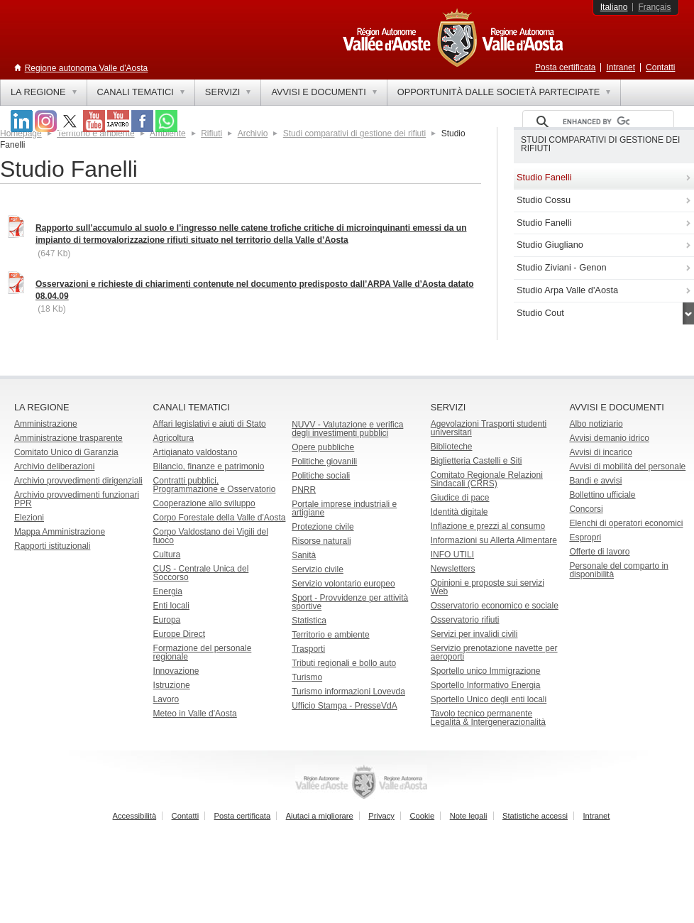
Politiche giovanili (324, 461)
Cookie (421, 816)
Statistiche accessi (535, 816)
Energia (167, 591)
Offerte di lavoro (599, 552)
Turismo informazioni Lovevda (348, 692)
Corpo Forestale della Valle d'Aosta (219, 518)
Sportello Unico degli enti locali (488, 699)
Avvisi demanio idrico (609, 438)
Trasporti (308, 649)
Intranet (620, 67)
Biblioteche (452, 447)
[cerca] (596, 122)
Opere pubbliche (323, 447)
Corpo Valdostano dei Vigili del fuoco (210, 536)
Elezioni (29, 518)
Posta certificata (565, 67)
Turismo (307, 677)
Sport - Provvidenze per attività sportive (350, 602)
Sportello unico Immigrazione (486, 671)
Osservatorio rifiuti (465, 620)
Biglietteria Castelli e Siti (476, 461)
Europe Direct (179, 634)
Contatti (660, 67)
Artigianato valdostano (195, 452)
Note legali (469, 816)
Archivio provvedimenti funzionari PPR (76, 499)
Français (654, 7)
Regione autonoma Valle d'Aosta (86, 68)
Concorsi (585, 509)
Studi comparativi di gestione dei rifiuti (354, 133)
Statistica (309, 621)
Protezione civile (322, 527)
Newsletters (453, 569)
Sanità (304, 555)
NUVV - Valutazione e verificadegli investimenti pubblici (347, 429)
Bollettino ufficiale (602, 495)
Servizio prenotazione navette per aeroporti (494, 652)
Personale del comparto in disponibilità (618, 570)
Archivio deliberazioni (54, 466)
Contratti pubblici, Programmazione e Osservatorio (214, 485)
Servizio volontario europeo (343, 584)
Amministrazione (45, 424)
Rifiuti (211, 133)
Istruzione (171, 685)
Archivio (253, 133)
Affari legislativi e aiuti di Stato (209, 424)
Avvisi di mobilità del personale (627, 466)
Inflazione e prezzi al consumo (488, 526)
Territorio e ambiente (330, 635)
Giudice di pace (460, 498)
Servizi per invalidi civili (474, 634)
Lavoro (166, 699)
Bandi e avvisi (595, 481)
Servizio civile (317, 569)
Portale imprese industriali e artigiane (344, 508)
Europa (167, 620)
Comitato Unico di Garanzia (66, 452)
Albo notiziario (595, 424)
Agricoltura (173, 438)
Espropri (585, 537)
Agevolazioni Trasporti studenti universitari (488, 428)
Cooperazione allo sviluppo (204, 503)
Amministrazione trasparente (68, 438)
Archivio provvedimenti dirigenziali (78, 481)
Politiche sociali (321, 476)
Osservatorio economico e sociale (494, 606)
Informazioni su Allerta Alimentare (494, 540)
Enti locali (171, 606)
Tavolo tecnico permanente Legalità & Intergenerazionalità (488, 718)
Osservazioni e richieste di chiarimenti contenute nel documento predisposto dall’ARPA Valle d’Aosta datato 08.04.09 (254, 290)
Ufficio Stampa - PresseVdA (344, 706)
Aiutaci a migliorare (319, 816)
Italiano (614, 7)
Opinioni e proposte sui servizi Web (487, 587)
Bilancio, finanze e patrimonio (209, 466)
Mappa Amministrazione (59, 532)
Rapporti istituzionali (52, 546)
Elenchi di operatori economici (626, 523)
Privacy (381, 816)
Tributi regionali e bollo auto (344, 663)
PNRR (304, 490)
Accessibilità (135, 816)
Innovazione (176, 671)
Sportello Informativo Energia (486, 685)
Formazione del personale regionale (202, 652)
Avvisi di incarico (600, 452)
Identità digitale (459, 512)
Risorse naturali (321, 541)
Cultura (167, 554)
